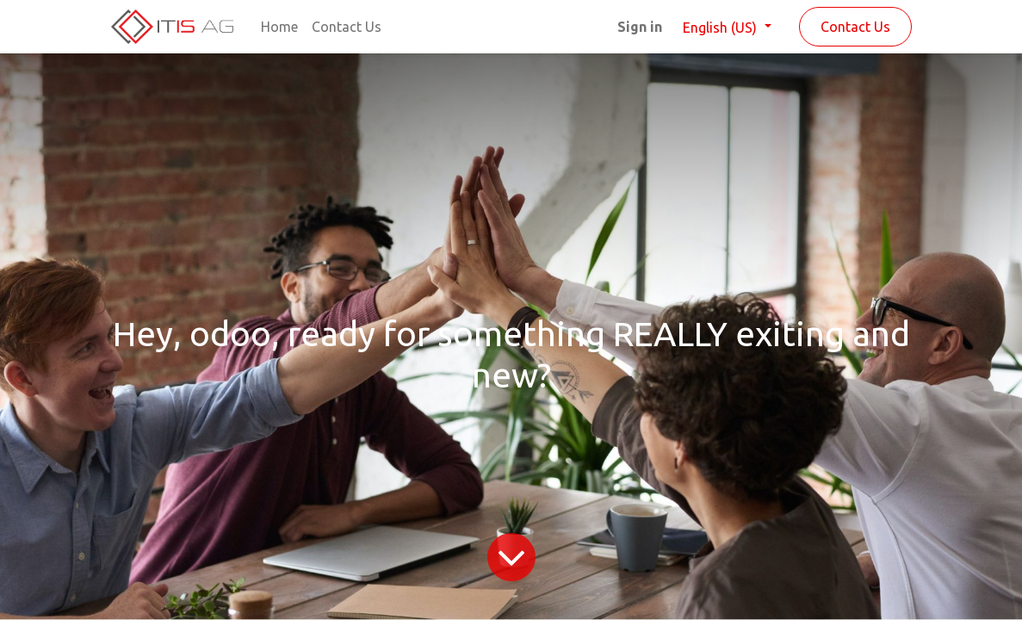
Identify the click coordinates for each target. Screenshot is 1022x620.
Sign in (639, 26)
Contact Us (855, 26)
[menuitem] (279, 26)
